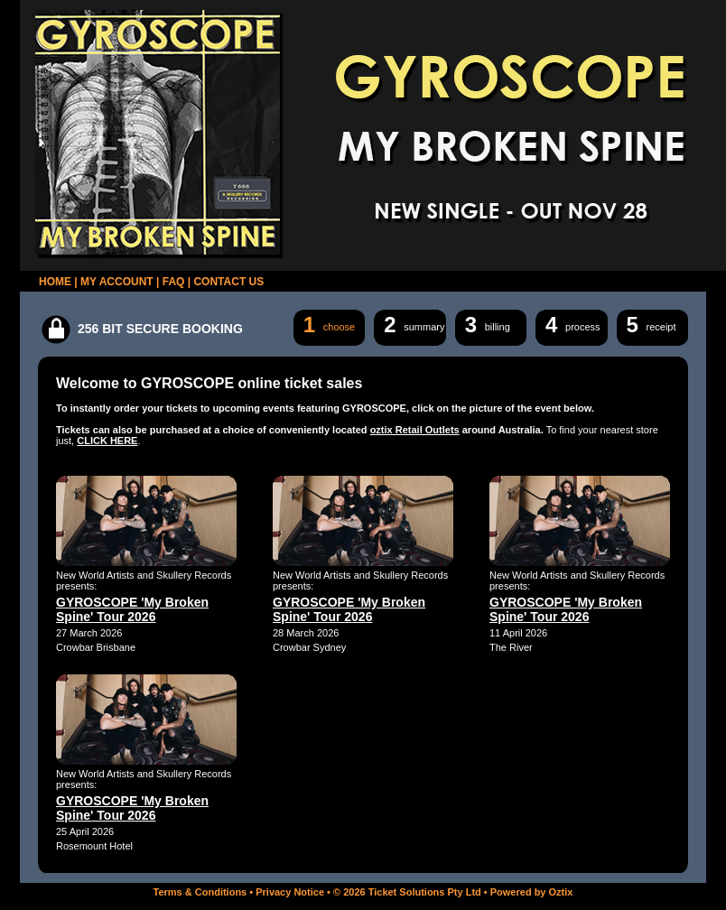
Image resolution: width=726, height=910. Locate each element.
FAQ (174, 281)
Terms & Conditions (200, 892)
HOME (55, 281)
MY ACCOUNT (117, 281)
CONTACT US (228, 281)
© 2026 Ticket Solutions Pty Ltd (407, 892)
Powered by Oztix (531, 892)
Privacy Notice (290, 892)
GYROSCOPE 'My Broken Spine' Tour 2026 (132, 609)
